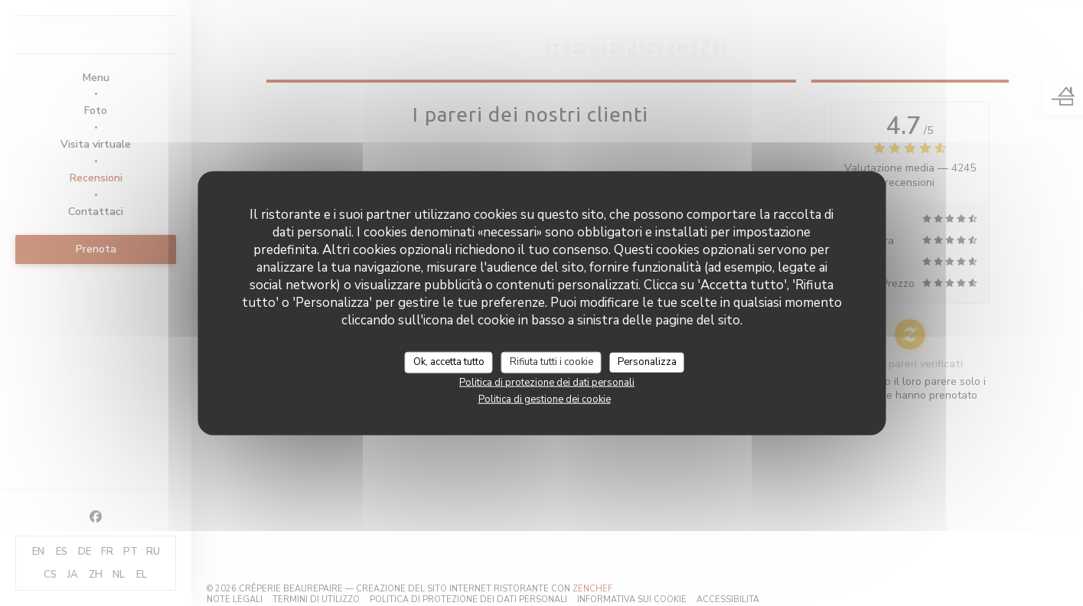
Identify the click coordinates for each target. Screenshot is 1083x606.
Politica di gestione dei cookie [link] (544, 399)
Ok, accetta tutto (448, 362)
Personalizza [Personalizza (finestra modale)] (647, 362)
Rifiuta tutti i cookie (551, 362)
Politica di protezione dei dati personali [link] (546, 382)
